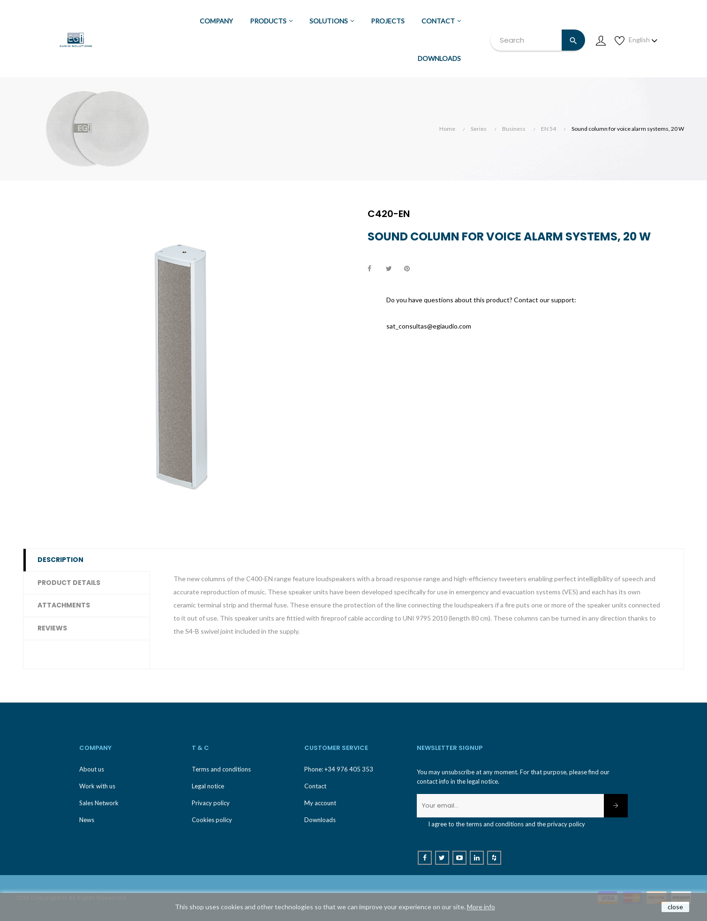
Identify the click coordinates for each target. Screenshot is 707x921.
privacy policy (566, 824)
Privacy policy (211, 803)
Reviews (52, 628)
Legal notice (208, 786)
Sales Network (99, 803)
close (675, 907)
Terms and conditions (221, 769)
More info (481, 907)
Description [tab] (60, 559)
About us (91, 769)
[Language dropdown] (643, 40)
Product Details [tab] (69, 582)
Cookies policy (212, 820)
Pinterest (411, 269)
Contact (315, 786)
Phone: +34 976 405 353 (338, 769)
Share (375, 269)
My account (320, 803)
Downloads (320, 820)
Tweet (393, 269)
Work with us (97, 786)
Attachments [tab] (64, 605)
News (86, 820)
